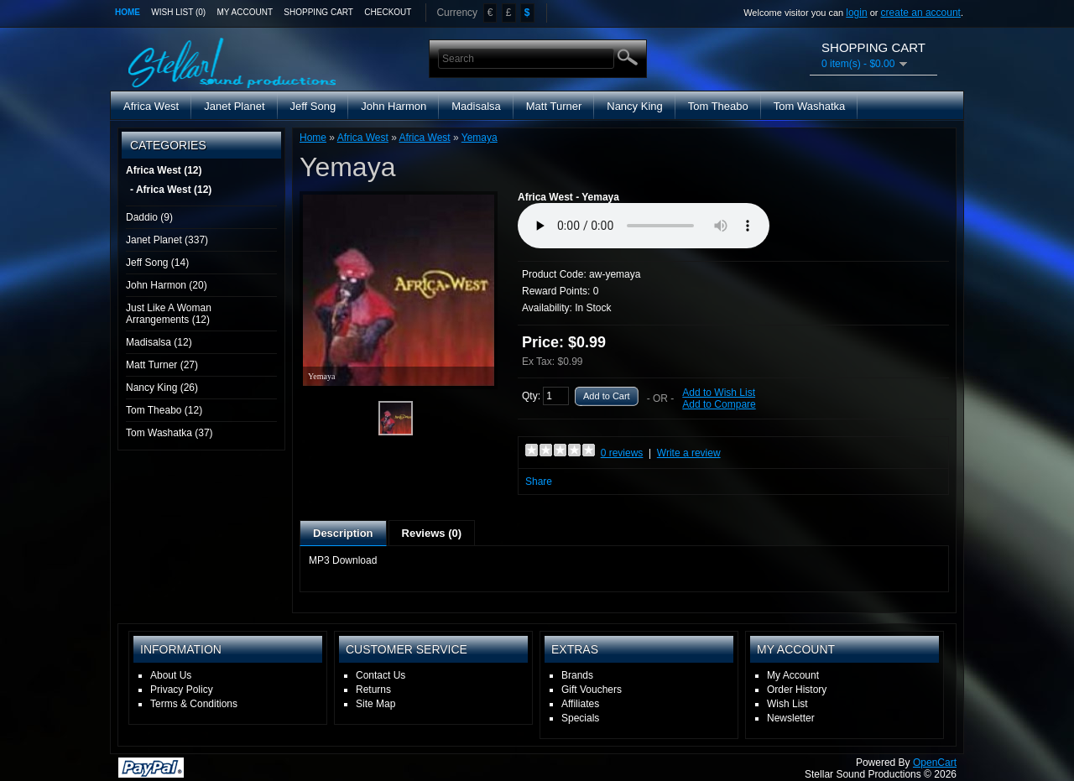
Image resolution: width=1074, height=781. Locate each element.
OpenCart (935, 762)
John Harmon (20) (166, 285)
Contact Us (380, 675)
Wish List (787, 704)
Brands (577, 675)
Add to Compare (718, 404)
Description (343, 533)
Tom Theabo (718, 106)
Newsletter (791, 718)
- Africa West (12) (170, 189)
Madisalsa (476, 106)
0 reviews (622, 453)
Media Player (643, 225)
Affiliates (580, 704)
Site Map (375, 704)
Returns (373, 689)
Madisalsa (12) (159, 342)
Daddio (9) (149, 217)
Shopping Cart (318, 12)
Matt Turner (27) (162, 365)
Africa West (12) (163, 170)
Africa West (151, 106)
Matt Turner (553, 106)
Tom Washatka (810, 106)
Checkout (387, 12)
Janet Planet (234, 106)
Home (127, 12)
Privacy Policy (181, 689)
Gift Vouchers (591, 689)
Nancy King (634, 106)
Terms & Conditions (193, 704)
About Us (170, 675)
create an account (921, 12)
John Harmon (393, 106)
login (856, 12)
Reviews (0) (432, 533)
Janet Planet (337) (167, 240)
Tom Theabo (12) (164, 410)
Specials (580, 718)
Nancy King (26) (162, 387)
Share (538, 481)
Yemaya (479, 137)
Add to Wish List (718, 392)
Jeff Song (313, 106)
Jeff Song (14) (157, 262)
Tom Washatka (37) (169, 433)
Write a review (689, 453)
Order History (796, 689)
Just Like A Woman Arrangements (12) (168, 313)
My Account (245, 12)
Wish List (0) (178, 12)
